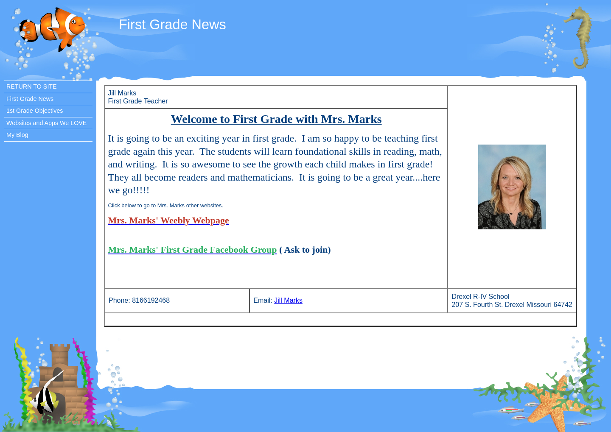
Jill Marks (288, 300)
